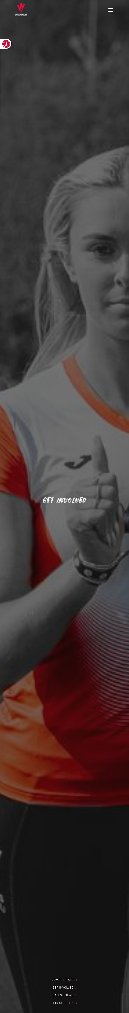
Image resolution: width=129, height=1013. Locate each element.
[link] (5, 44)
